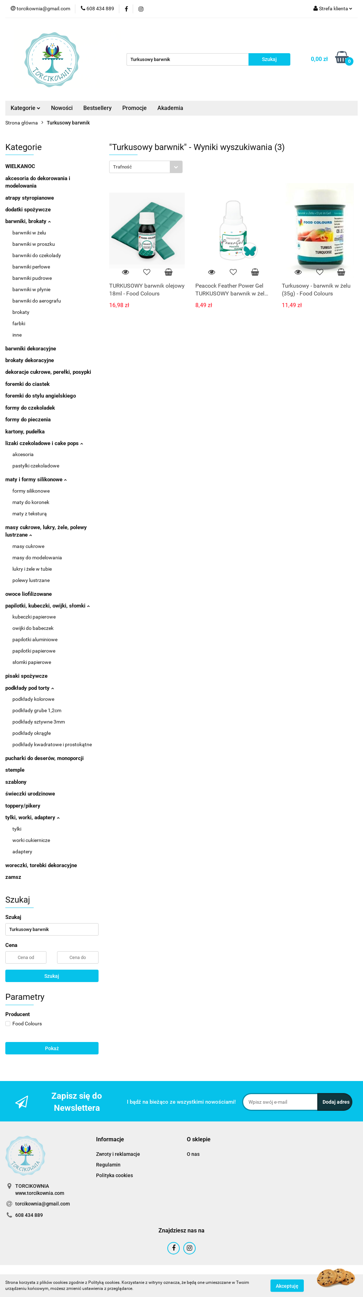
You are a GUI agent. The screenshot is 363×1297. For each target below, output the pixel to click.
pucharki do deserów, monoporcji (44, 758)
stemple (14, 770)
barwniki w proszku (33, 244)
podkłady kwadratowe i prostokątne (52, 744)
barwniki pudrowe (32, 278)
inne (17, 335)
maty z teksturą (29, 513)
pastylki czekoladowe (35, 466)
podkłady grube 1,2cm (36, 710)
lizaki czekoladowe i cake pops (44, 443)
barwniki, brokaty (28, 221)
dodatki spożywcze (28, 209)
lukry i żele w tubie (32, 569)
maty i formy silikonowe (36, 479)
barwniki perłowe (31, 267)
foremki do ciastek (27, 384)
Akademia (170, 108)
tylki (16, 829)
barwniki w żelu (29, 232)
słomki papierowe (31, 662)
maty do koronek (30, 502)
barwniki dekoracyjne (30, 348)
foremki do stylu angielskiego (40, 396)
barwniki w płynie (31, 289)
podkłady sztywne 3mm (38, 722)
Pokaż (52, 1048)
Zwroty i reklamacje (118, 1154)
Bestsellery (97, 108)
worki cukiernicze (31, 840)
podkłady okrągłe (31, 733)
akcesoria (23, 454)
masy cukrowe (28, 546)
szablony (16, 782)
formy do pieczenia (28, 419)
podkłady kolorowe (33, 699)
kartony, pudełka (25, 431)
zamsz (13, 877)
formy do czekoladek (30, 408)
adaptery (22, 851)
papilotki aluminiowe (34, 639)
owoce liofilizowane (28, 594)
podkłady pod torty (29, 688)
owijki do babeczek (33, 628)
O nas (193, 1154)
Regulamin (108, 1165)
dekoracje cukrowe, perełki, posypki (48, 372)
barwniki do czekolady (36, 255)
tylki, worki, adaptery (32, 817)
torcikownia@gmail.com (42, 1204)
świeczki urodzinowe (30, 794)
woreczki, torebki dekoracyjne (41, 865)
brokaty (20, 312)
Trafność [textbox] (122, 167)
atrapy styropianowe (29, 198)
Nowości (62, 108)
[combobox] (146, 167)
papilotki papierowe (33, 651)
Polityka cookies (114, 1175)
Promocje (134, 108)
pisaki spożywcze (26, 676)
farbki (18, 323)
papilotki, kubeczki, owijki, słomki (47, 606)
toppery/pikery (22, 806)
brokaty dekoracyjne (29, 360)
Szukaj (51, 976)
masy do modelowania (37, 557)
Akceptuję (287, 1285)
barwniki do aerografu (36, 301)
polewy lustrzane (31, 580)
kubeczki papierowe (34, 617)
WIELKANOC (20, 166)
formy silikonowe (31, 491)
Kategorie (25, 108)
